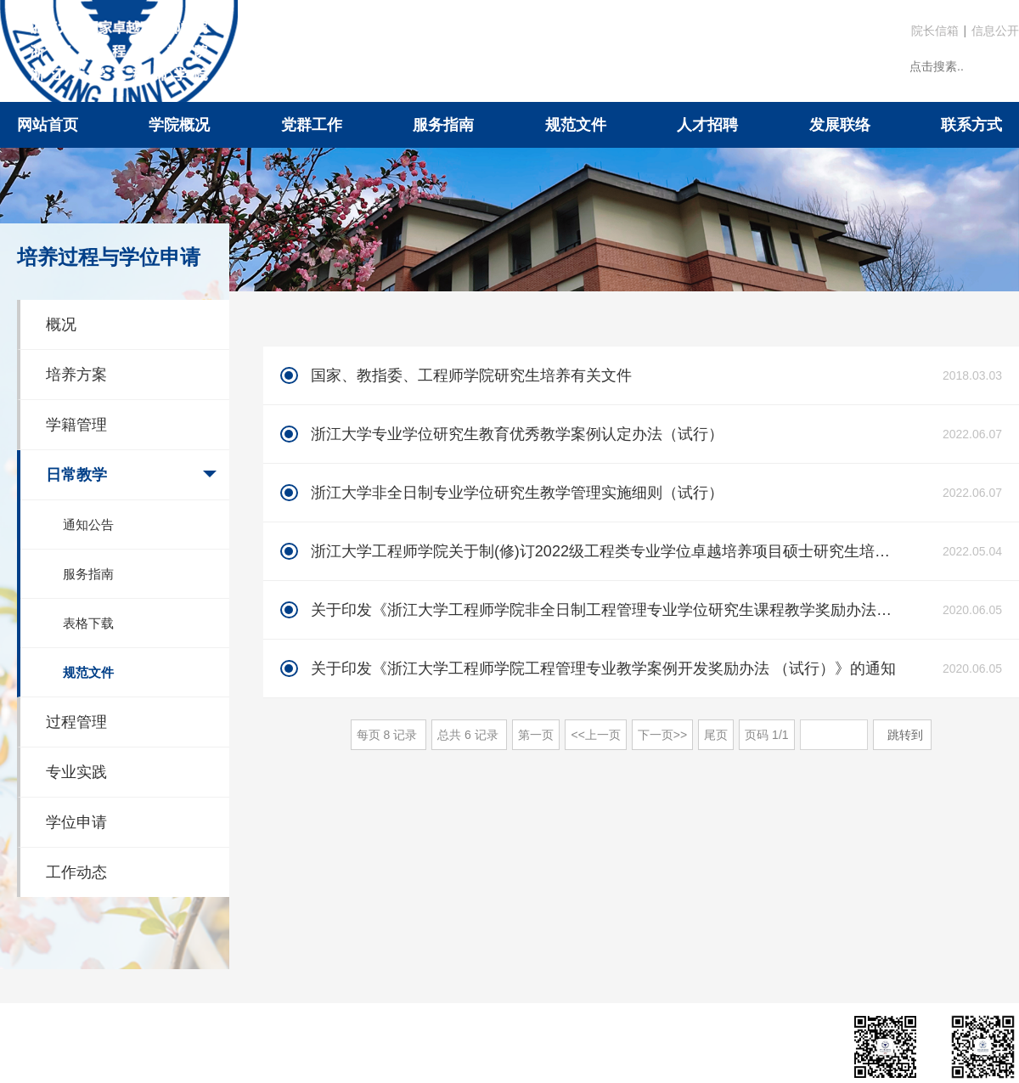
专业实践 (76, 772)
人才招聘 (707, 124)
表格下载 (88, 623)
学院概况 (179, 124)
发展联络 (839, 124)
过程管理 (76, 722)
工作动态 (76, 872)
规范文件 (575, 124)
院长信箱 (935, 30)
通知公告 (88, 524)
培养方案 (76, 374)
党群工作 (311, 124)
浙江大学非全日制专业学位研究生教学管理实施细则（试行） (517, 492)
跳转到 (906, 735)
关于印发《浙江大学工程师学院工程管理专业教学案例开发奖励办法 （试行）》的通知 (603, 668)
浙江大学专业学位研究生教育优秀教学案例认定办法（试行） (517, 434)
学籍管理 (76, 424)
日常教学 (76, 474)
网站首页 (47, 124)
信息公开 (995, 30)
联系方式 (971, 124)
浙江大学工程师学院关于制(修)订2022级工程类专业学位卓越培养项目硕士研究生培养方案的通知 (606, 551)
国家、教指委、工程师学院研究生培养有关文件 (471, 375)
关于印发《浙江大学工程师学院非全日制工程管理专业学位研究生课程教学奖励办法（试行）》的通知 (606, 609)
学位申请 (76, 822)
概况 (61, 324)
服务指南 (443, 124)
